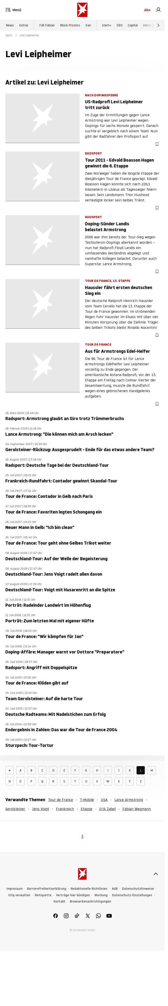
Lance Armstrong (128, 799)
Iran (88, 25)
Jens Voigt (40, 809)
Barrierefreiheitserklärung (46, 889)
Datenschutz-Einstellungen (132, 895)
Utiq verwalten (19, 895)
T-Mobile (87, 799)
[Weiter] (158, 25)
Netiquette (43, 895)
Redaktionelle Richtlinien (89, 889)
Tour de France (60, 799)
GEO (119, 25)
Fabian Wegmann (136, 809)
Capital (133, 25)
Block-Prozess (70, 25)
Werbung (101, 895)
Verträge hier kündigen (73, 895)
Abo (147, 10)
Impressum (14, 889)
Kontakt (59, 901)
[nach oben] (155, 873)
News (10, 25)
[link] (158, 9)
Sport (8, 35)
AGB (115, 889)
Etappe (86, 809)
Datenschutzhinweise (138, 889)
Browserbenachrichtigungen (90, 901)
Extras (23, 25)
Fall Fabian (47, 25)
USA (104, 799)
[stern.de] (82, 10)
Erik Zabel (107, 809)
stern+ (106, 25)
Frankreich (65, 809)
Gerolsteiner (15, 809)
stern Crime (151, 25)
